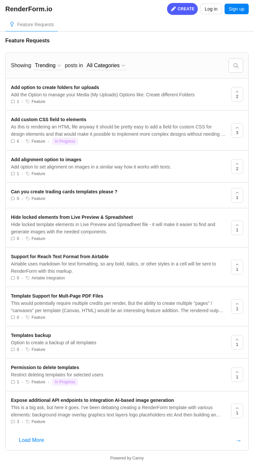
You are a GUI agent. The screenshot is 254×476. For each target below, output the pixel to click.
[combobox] (48, 65)
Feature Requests (35, 24)
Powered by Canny (127, 458)
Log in (211, 9)
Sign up (236, 9)
